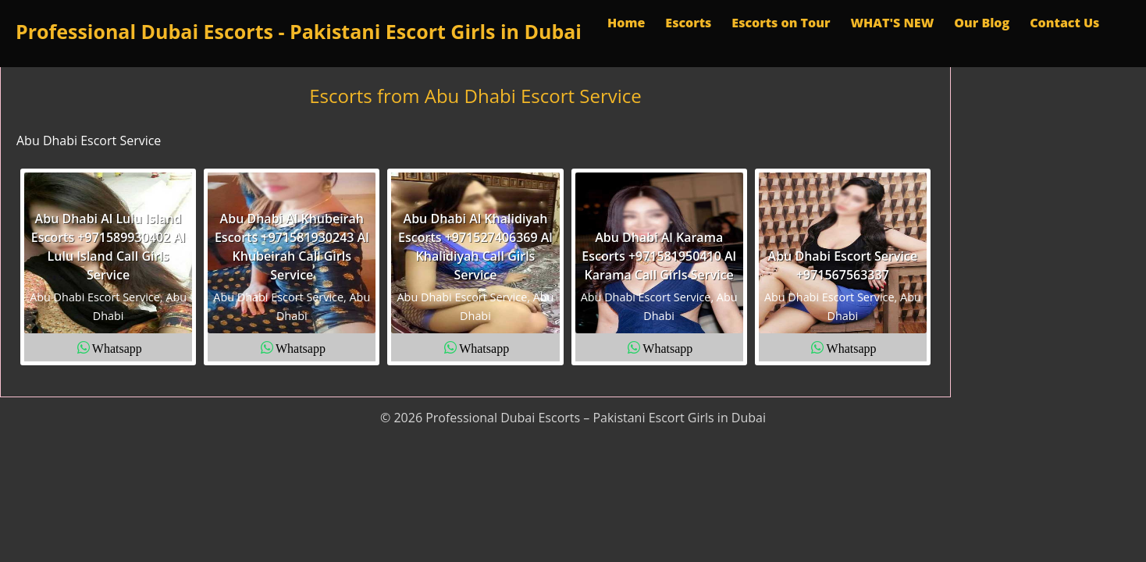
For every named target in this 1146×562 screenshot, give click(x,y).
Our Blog (981, 22)
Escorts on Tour (780, 22)
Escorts (688, 22)
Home (626, 22)
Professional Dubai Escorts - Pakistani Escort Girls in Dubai (299, 31)
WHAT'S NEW (892, 22)
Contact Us (1064, 22)
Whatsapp (117, 347)
